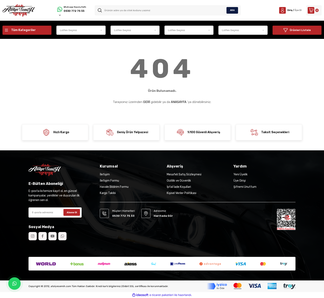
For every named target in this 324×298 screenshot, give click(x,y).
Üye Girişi (239, 180)
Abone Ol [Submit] (72, 212)
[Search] (169, 10)
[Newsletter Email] (55, 212)
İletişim (105, 174)
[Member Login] (286, 10)
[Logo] (18, 10)
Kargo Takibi (108, 193)
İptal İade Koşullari (179, 187)
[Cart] (313, 10)
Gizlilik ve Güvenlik (179, 180)
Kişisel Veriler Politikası (181, 193)
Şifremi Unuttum (244, 187)
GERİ (146, 102)
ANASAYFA (178, 102)
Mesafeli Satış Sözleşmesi (184, 174)
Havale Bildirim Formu (114, 187)
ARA (232, 10)
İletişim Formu (109, 180)
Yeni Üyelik (240, 174)
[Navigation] (26, 30)
